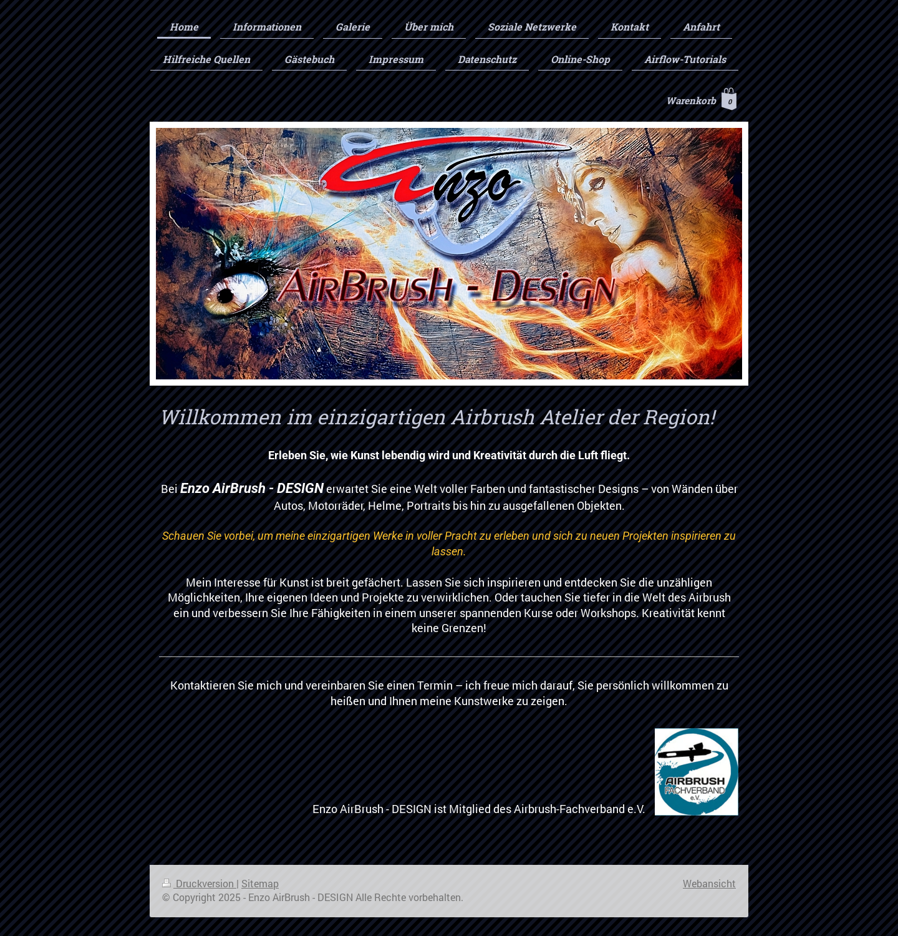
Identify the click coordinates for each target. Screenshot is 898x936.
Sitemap (260, 883)
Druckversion (199, 883)
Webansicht (709, 883)
